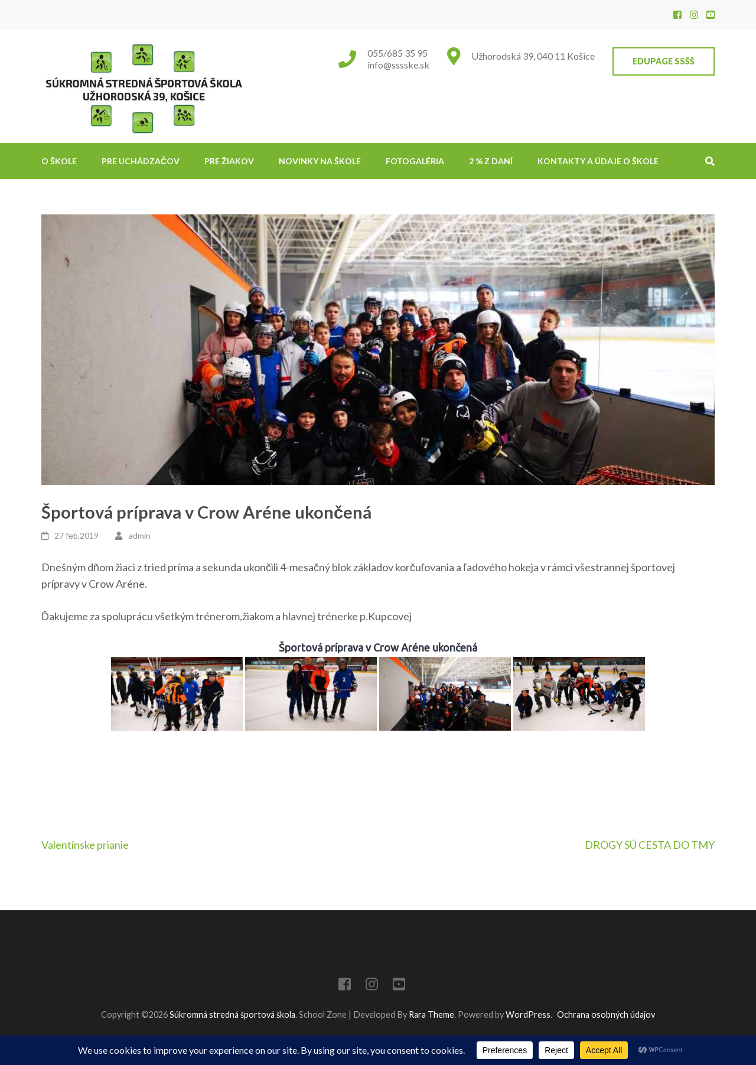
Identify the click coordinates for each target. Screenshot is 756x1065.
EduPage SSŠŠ (664, 61)
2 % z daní (491, 161)
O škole (59, 161)
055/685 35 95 (397, 52)
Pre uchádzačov (141, 161)
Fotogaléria (415, 161)
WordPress (528, 1014)
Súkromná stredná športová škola (232, 1014)
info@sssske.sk (398, 64)
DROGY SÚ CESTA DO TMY (650, 844)
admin (140, 535)
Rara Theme (431, 1014)
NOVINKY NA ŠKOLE (320, 161)
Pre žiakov (229, 161)
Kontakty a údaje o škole (598, 161)
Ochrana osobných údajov (606, 1014)
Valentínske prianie (85, 844)
